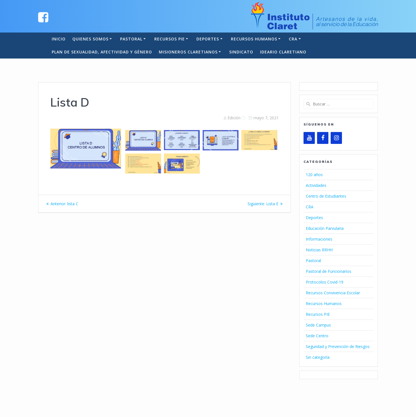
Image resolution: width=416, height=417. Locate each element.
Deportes (207, 39)
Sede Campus (318, 325)
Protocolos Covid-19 (324, 282)
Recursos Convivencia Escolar (333, 292)
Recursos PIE (169, 39)
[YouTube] (309, 138)
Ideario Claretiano (283, 52)
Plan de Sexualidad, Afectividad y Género (102, 52)
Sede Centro (317, 335)
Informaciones (319, 239)
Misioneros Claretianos (188, 52)
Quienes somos (90, 39)
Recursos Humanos (254, 39)
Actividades (316, 185)
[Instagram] (336, 138)
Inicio (59, 39)
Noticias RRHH (319, 249)
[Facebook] (322, 138)
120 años (314, 174)
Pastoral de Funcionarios (328, 271)
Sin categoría (318, 357)
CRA (293, 39)
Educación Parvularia (325, 228)
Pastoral (131, 39)
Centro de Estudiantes (326, 196)
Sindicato (241, 52)
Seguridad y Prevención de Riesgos (338, 346)
